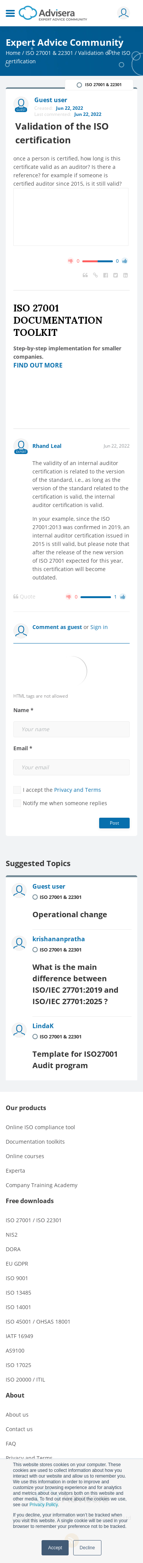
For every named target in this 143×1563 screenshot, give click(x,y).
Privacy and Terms (77, 789)
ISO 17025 (18, 1365)
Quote (24, 596)
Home (13, 52)
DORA (13, 1249)
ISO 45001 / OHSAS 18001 (38, 1321)
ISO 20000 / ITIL (25, 1379)
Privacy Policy (43, 1504)
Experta (15, 1170)
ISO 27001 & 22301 (49, 52)
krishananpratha (58, 939)
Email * (22, 748)
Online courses (25, 1156)
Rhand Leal (46, 445)
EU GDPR (17, 1263)
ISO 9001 (17, 1278)
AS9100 (15, 1350)
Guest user (48, 886)
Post (114, 823)
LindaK (43, 1025)
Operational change (69, 914)
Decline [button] (87, 1547)
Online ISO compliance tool (40, 1127)
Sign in (99, 627)
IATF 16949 (19, 1336)
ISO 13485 (18, 1292)
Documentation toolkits (35, 1141)
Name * (23, 710)
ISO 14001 (18, 1307)
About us (17, 1414)
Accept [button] (55, 1547)
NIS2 (12, 1234)
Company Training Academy (41, 1185)
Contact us (19, 1429)
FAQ (11, 1443)
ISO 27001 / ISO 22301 (34, 1220)
